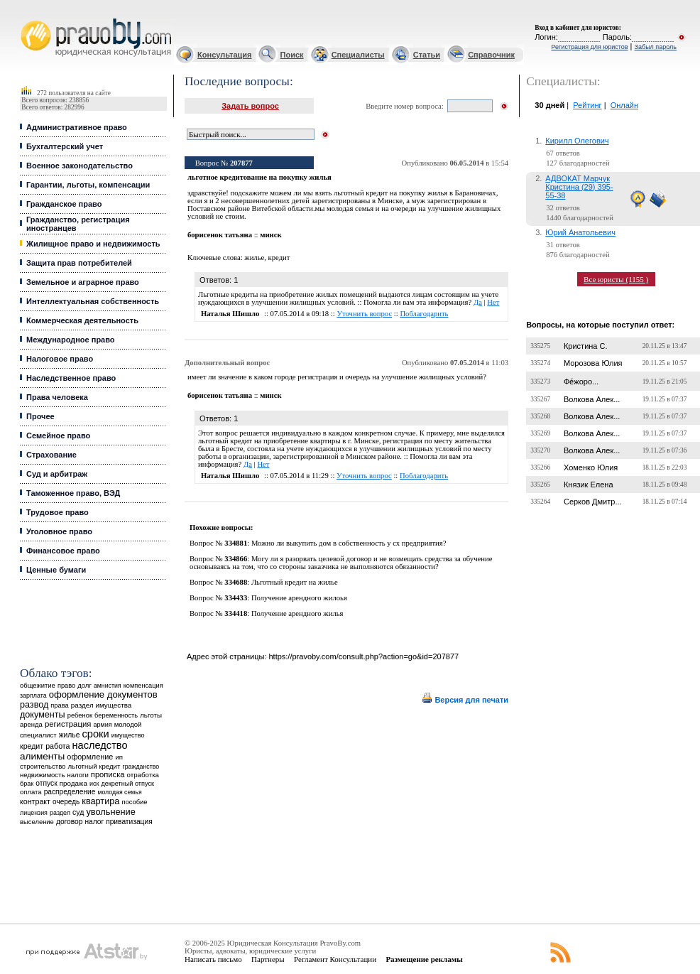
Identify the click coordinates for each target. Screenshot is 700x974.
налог (94, 822)
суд (78, 812)
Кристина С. (586, 346)
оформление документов (103, 694)
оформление (90, 756)
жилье (69, 735)
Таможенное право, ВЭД (73, 493)
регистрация (68, 724)
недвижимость (42, 775)
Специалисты (358, 54)
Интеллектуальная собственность (92, 301)
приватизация (129, 822)
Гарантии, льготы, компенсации (88, 184)
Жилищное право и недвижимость (93, 243)
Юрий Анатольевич (580, 232)
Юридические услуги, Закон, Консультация (27, 18)
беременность (116, 715)
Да (478, 302)
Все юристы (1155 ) (616, 279)
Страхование (51, 454)
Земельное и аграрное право (82, 282)
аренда (31, 724)
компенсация (143, 685)
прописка (108, 774)
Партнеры (268, 959)
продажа (73, 783)
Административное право (76, 127)
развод (34, 705)
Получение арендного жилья (297, 613)
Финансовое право (63, 550)
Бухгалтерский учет (64, 146)
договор (69, 822)
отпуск (46, 783)
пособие (135, 802)
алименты (42, 756)
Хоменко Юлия (591, 467)
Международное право (70, 339)
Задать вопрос (250, 106)
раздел (60, 812)
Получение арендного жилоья (299, 598)
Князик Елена (588, 484)
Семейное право (58, 435)
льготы (151, 715)
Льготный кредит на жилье (294, 582)
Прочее (40, 416)
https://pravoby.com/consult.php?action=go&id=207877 (363, 656)
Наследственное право (71, 378)
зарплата (33, 695)
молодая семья (119, 792)
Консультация (224, 54)
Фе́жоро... (581, 381)
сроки (95, 734)
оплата (31, 792)
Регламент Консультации (335, 959)
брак (26, 783)
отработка (143, 775)
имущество (128, 735)
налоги (77, 775)
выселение (37, 822)
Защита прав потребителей (79, 263)
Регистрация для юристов (589, 46)
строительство (42, 766)
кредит (31, 746)
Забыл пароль (656, 46)
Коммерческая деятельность (82, 320)
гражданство (140, 766)
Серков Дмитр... (593, 501)
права (59, 705)
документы (42, 715)
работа (57, 746)
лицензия (34, 812)
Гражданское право (64, 204)
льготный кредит (94, 766)
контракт (35, 801)
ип (119, 757)
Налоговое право (59, 359)
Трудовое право (57, 512)
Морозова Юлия (593, 363)
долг (84, 685)
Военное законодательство (79, 165)
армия (102, 724)
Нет (493, 302)
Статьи (426, 54)
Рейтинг (587, 105)
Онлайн (624, 105)
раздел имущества (101, 705)
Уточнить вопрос (364, 314)
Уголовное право (59, 531)
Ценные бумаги (56, 570)
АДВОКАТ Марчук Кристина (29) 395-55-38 (579, 187)
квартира (100, 801)
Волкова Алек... (592, 399)
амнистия (107, 685)
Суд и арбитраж (56, 474)
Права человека (57, 397)
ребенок (79, 715)
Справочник (491, 54)
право (66, 685)
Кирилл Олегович (576, 140)
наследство (100, 745)
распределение (70, 792)
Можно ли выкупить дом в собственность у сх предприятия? (349, 543)
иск (94, 783)
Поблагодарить (424, 314)
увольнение (110, 811)
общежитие (37, 685)
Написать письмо (213, 959)
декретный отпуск (127, 783)
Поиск (292, 54)
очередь (66, 802)
